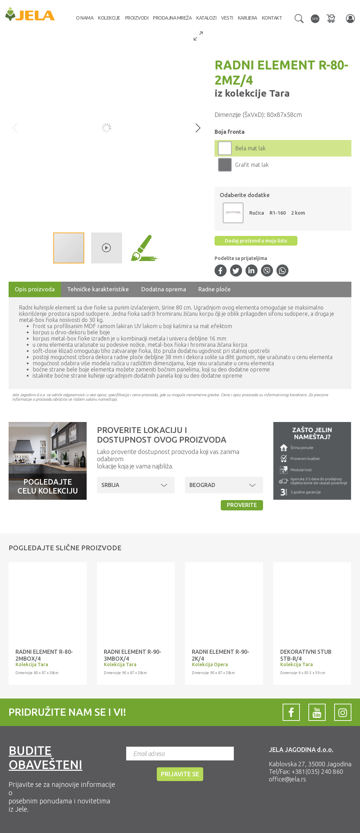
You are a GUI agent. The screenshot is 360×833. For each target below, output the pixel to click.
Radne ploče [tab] (214, 289)
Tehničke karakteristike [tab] (98, 289)
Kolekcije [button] (109, 18)
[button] (299, 18)
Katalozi (206, 18)
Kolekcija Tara (31, 664)
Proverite (242, 505)
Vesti (227, 18)
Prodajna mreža (172, 18)
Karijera (247, 18)
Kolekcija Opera (210, 664)
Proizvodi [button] (137, 18)
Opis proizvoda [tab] (35, 289)
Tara (278, 93)
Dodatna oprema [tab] (163, 289)
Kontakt (272, 18)
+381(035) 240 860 (317, 771)
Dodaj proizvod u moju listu (256, 241)
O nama (84, 18)
